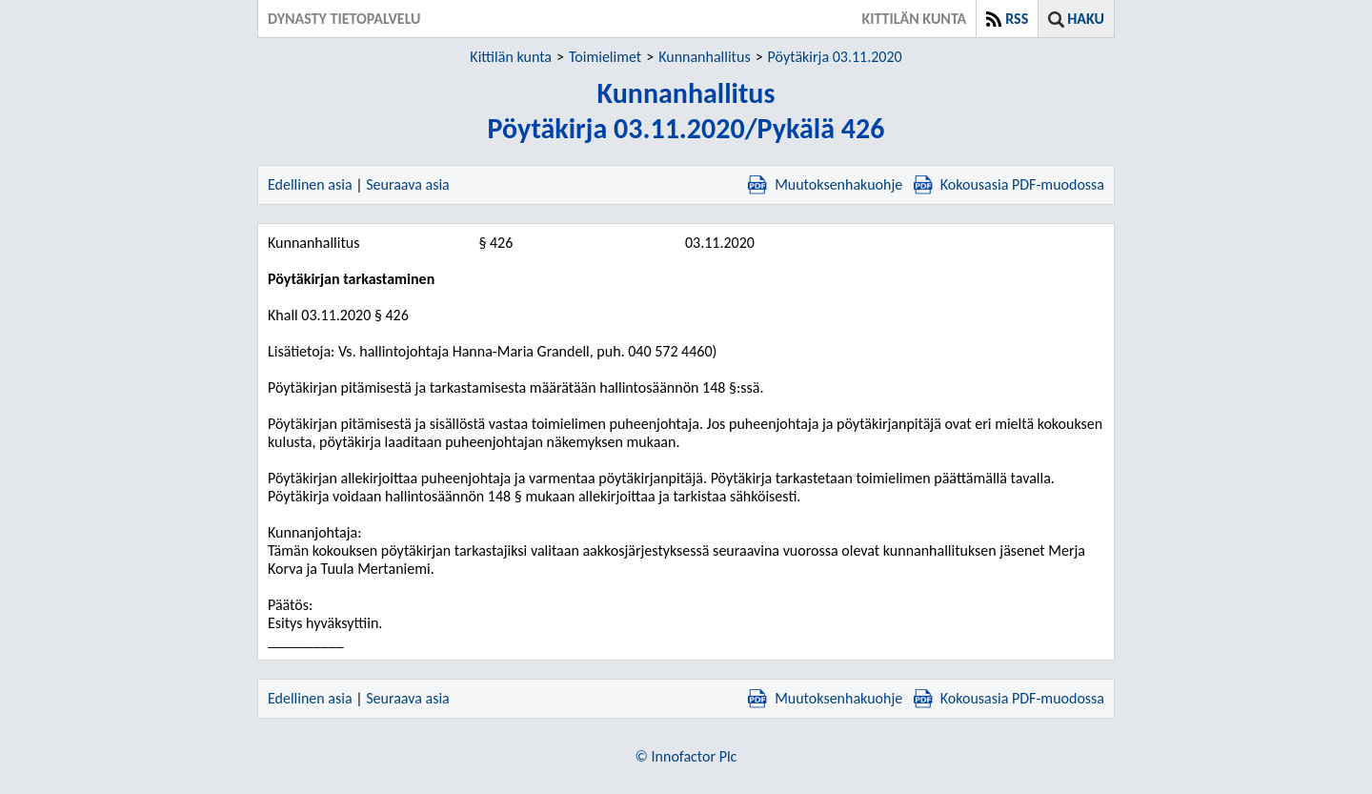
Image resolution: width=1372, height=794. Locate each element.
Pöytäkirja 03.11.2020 (835, 57)
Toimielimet (605, 57)
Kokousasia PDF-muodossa (1009, 184)
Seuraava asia (408, 184)
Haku (1085, 19)
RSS (1016, 19)
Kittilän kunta (511, 57)
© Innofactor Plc (686, 756)
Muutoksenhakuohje (825, 184)
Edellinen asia (310, 184)
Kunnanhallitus (704, 57)
